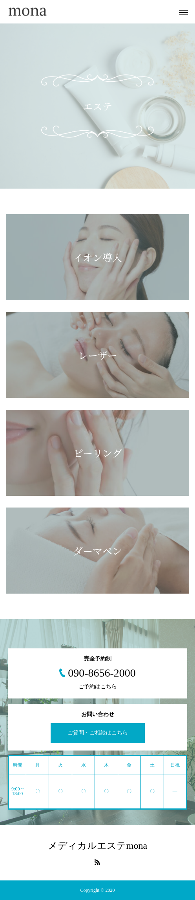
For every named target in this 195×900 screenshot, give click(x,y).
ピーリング (97, 453)
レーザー (97, 355)
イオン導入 (97, 257)
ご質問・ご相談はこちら (97, 733)
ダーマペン (97, 551)
